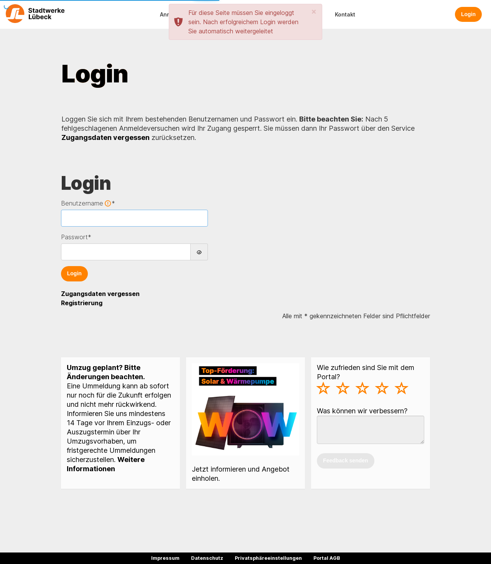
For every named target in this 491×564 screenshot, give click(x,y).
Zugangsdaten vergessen (105, 137)
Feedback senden (345, 460)
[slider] (364, 389)
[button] (344, 14)
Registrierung (81, 303)
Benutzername (88, 203)
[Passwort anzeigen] (199, 251)
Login (468, 14)
